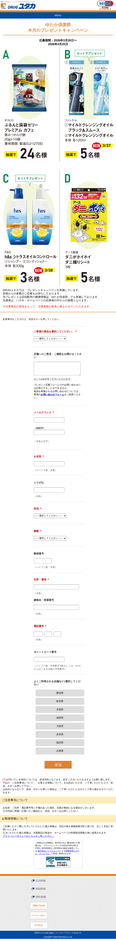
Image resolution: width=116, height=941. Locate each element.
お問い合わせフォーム (52, 396)
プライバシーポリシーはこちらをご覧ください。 (28, 838)
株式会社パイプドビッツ (49, 853)
